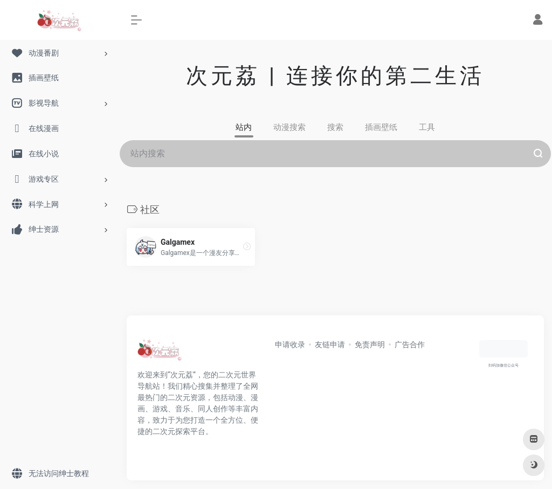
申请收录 (290, 344)
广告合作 (410, 344)
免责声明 (370, 344)
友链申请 (330, 344)
